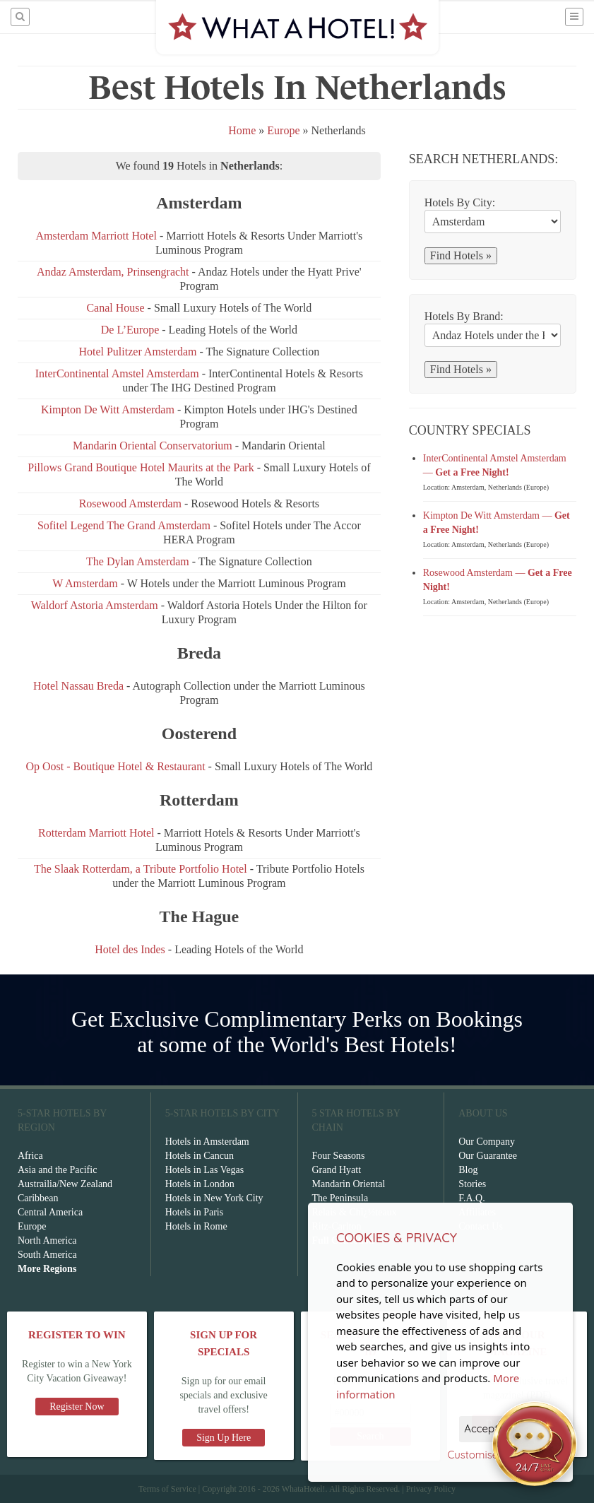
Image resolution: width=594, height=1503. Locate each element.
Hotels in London (199, 1184)
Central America (50, 1212)
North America (47, 1240)
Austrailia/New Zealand (65, 1184)
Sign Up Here (223, 1437)
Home (242, 130)
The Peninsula (340, 1198)
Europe (283, 130)
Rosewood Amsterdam (130, 503)
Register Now (76, 1406)
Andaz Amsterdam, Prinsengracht (113, 272)
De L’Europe (131, 330)
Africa (30, 1155)
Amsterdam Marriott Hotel (96, 236)
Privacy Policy (431, 1489)
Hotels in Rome (196, 1226)
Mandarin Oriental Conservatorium (154, 446)
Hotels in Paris (194, 1212)
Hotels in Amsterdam (207, 1141)
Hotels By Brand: (464, 316)
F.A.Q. (471, 1198)
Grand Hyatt (337, 1170)
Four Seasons (338, 1155)
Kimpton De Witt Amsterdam (109, 409)
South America (47, 1254)
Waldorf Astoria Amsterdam (94, 605)
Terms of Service (167, 1489)
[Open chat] (534, 1443)
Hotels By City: (459, 202)
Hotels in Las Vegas (204, 1170)
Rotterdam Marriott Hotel (96, 833)
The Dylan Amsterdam (139, 561)
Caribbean (38, 1198)
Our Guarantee (487, 1155)
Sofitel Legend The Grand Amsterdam (123, 525)
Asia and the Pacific (57, 1170)
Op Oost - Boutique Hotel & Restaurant (115, 766)
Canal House (115, 308)
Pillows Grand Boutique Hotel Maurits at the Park (141, 467)
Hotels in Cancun (199, 1155)
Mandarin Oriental (349, 1184)
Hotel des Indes (130, 949)
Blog (467, 1170)
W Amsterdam (85, 583)
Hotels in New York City (214, 1198)
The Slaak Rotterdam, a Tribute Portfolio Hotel (140, 869)
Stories (472, 1184)
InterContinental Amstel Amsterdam (117, 373)
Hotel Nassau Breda (78, 686)
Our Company (486, 1141)
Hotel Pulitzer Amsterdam (137, 352)
